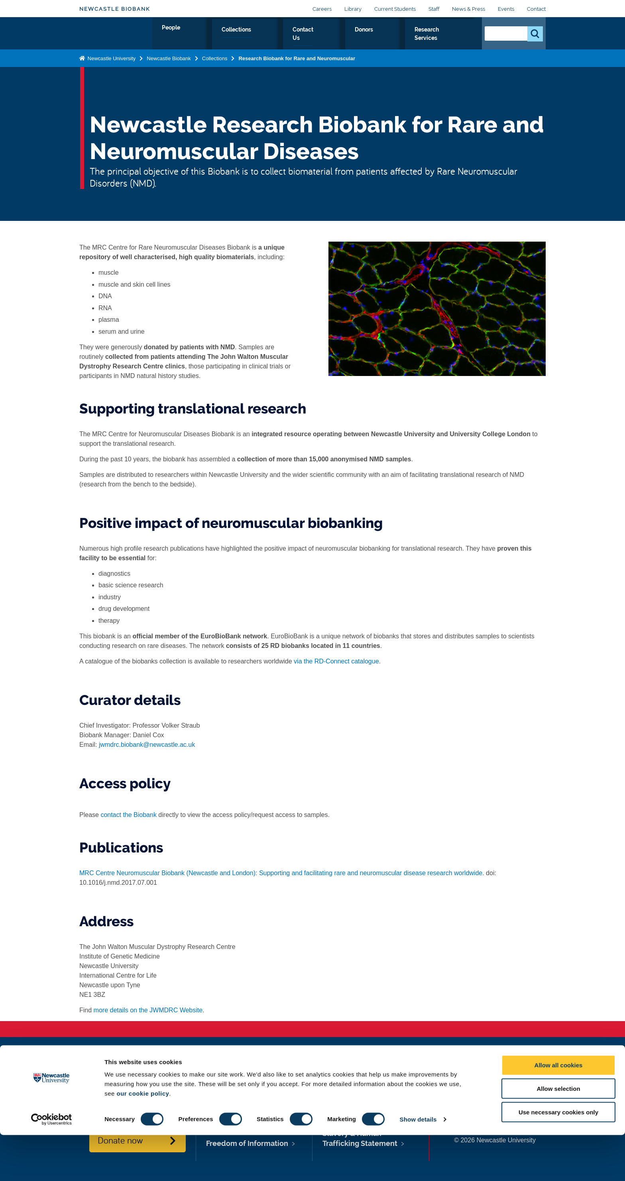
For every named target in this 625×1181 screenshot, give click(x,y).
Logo (115, 37)
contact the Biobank (128, 814)
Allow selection (558, 1134)
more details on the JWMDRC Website (148, 1010)
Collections (300, 38)
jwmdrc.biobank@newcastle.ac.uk (147, 744)
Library (353, 9)
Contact (536, 9)
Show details (418, 1165)
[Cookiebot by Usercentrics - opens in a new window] (51, 1165)
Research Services (440, 38)
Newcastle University (111, 65)
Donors (388, 38)
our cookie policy (142, 1139)
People (259, 38)
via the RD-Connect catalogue (336, 661)
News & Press (468, 9)
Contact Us (348, 38)
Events (506, 9)
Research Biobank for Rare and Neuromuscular (296, 65)
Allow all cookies (559, 1111)
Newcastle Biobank (114, 9)
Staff (433, 9)
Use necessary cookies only (558, 1158)
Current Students (395, 9)
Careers (322, 9)
